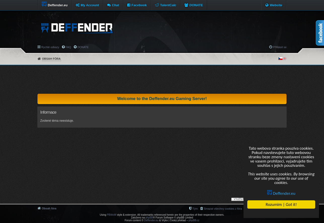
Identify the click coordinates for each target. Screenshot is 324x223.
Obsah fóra (51, 58)
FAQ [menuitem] (68, 47)
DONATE (196, 5)
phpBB (149, 217)
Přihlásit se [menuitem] (280, 47)
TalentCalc (168, 5)
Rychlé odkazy (50, 47)
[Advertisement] (162, 79)
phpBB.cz (194, 220)
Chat (115, 5)
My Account (90, 5)
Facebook (139, 5)
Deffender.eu (281, 193)
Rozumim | (281, 204)
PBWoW (111, 214)
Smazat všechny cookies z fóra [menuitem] (223, 208)
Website (276, 5)
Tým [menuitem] (195, 208)
